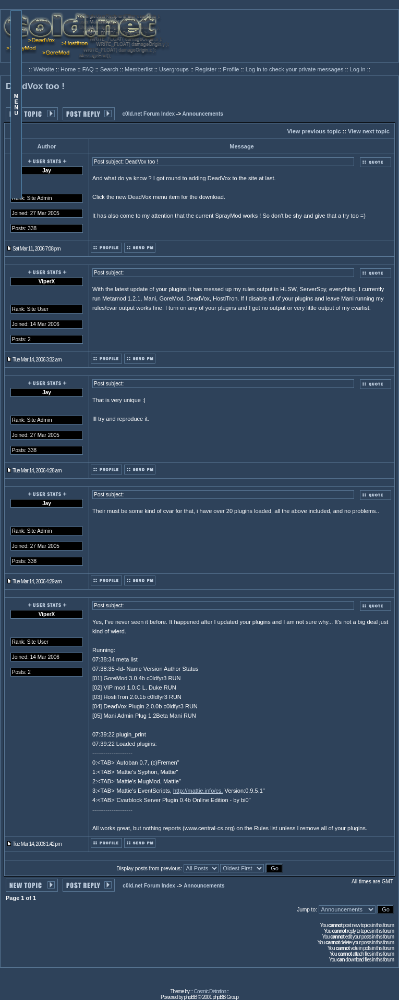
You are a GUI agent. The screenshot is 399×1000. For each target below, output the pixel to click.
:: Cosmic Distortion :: (210, 991)
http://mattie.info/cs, (198, 791)
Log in (358, 69)
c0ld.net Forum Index (149, 114)
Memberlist (139, 69)
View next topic (369, 131)
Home (69, 69)
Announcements (202, 114)
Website (44, 69)
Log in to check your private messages (295, 69)
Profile (231, 69)
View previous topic (314, 131)
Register (206, 69)
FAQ (88, 69)
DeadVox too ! (35, 86)
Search (110, 69)
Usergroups (174, 69)
